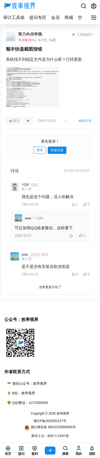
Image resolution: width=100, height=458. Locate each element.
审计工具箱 (14, 17)
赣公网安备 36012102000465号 (50, 428)
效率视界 (62, 413)
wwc (28, 218)
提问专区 (37, 17)
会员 (55, 17)
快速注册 (57, 150)
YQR (39, 218)
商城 (69, 17)
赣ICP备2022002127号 (50, 421)
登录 (40, 150)
